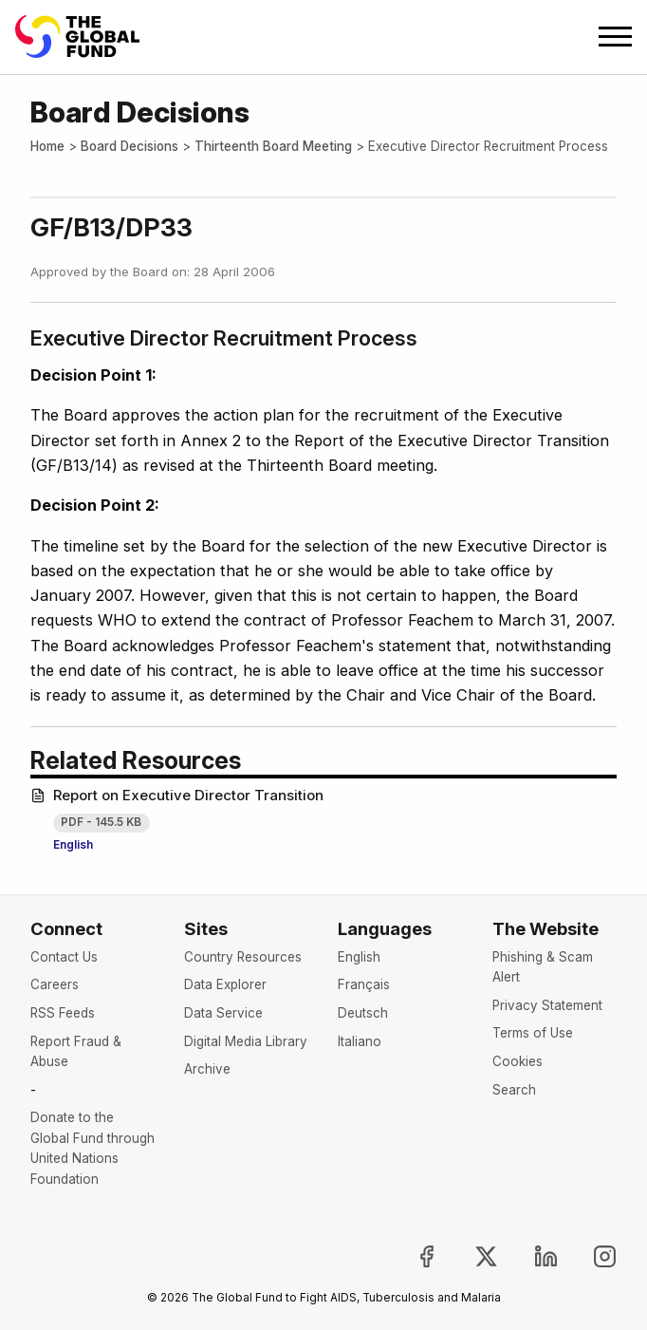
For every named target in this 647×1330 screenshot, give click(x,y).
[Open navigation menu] (615, 36)
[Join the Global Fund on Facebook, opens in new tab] (410, 1256)
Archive (207, 1069)
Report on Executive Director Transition (177, 795)
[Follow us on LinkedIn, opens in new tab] (530, 1256)
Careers (54, 984)
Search (514, 1089)
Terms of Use (532, 1032)
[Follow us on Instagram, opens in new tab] (590, 1256)
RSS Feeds (62, 1013)
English (73, 845)
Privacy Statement (547, 1005)
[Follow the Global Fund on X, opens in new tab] (470, 1256)
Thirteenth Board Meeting (273, 146)
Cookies (517, 1061)
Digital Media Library (245, 1041)
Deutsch (363, 1013)
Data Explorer (225, 984)
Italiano (359, 1041)
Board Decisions (129, 146)
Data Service (223, 1013)
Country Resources (243, 957)
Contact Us (64, 957)
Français (364, 984)
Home (47, 146)
